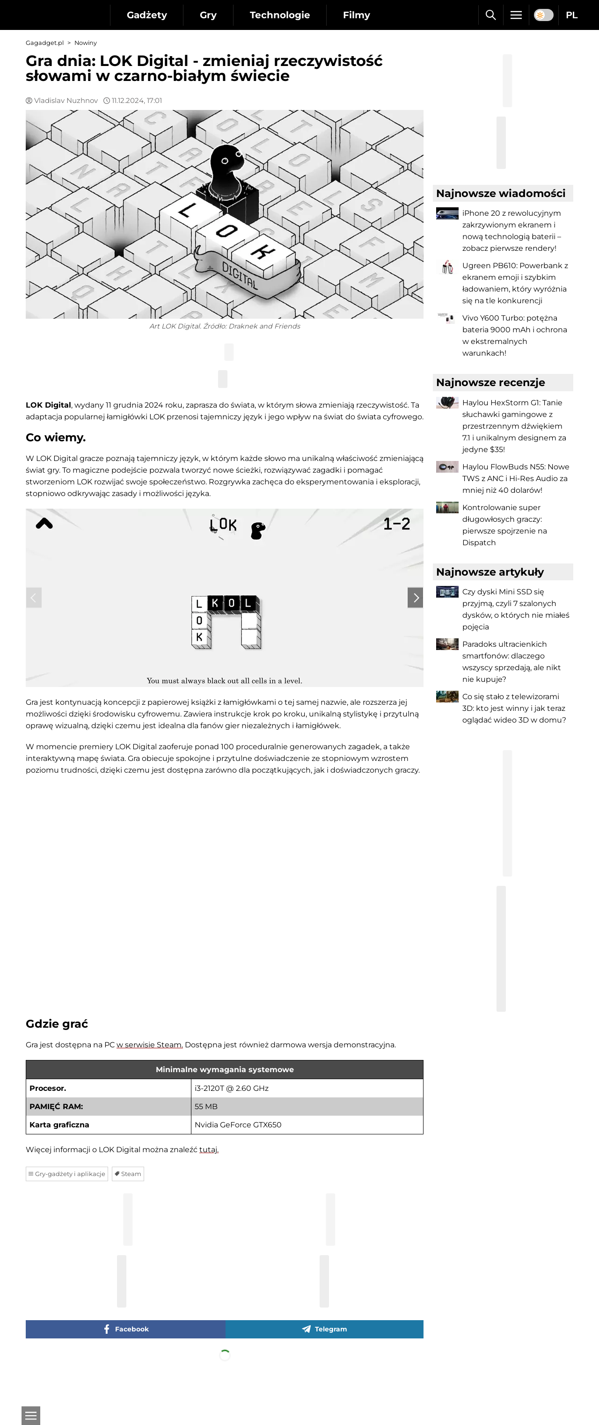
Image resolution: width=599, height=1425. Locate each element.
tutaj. (209, 1192)
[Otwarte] (30, 1415)
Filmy (357, 15)
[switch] (544, 15)
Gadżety (147, 15)
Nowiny (85, 42)
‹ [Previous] (34, 617)
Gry (208, 15)
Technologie (280, 15)
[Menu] (516, 15)
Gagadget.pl (45, 42)
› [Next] (415, 617)
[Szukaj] (490, 15)
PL (572, 15)
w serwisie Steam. (150, 1087)
